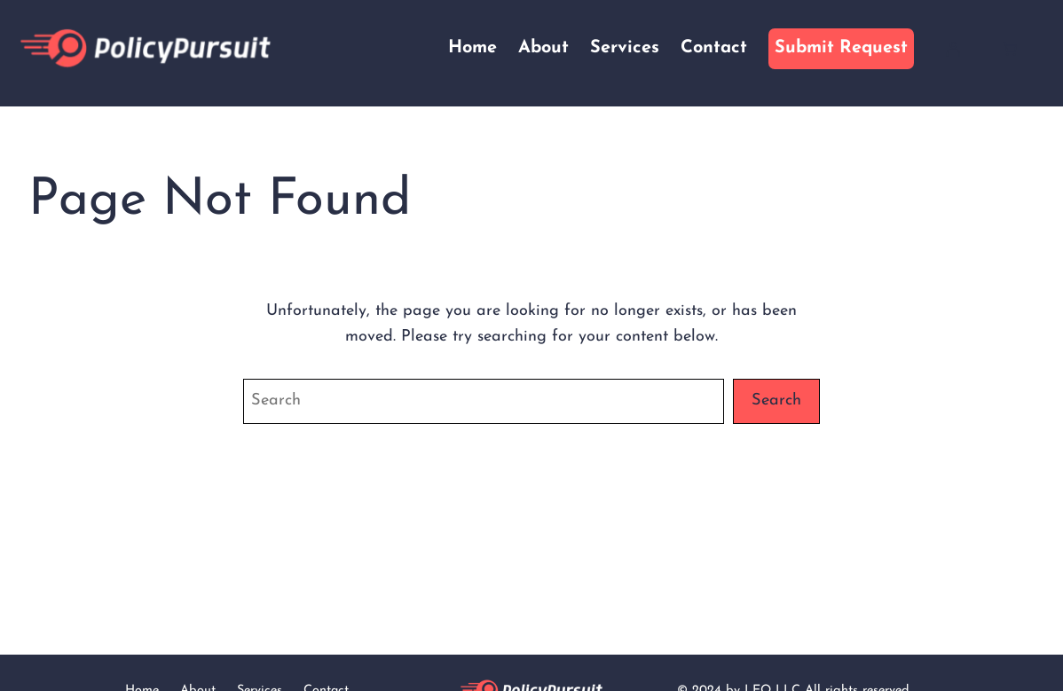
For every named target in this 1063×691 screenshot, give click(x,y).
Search (776, 400)
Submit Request (841, 48)
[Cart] (1010, 49)
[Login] (953, 49)
